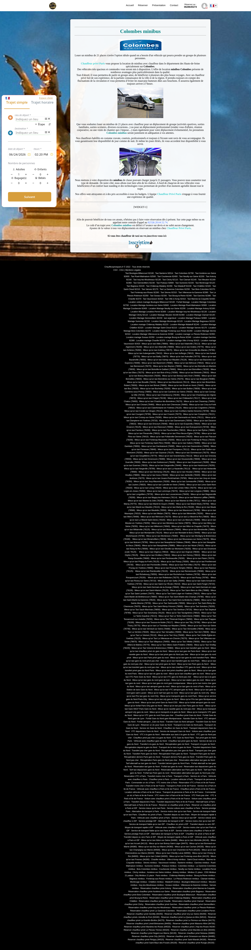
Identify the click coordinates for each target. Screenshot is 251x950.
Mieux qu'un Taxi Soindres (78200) (200, 606)
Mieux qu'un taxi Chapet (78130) (152, 398)
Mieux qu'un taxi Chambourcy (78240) (163, 395)
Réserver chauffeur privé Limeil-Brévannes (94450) (148, 923)
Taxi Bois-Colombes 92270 (203, 289)
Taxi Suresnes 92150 (184, 283)
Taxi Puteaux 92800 (165, 283)
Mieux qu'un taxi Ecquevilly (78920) (184, 424)
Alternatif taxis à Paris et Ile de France (140, 805)
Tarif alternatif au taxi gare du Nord (141, 763)
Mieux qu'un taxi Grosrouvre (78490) (149, 459)
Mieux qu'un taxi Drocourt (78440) (153, 424)
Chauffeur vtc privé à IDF (177, 824)
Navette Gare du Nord (192, 718)
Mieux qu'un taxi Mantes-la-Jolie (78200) (145, 501)
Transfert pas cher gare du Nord (146, 750)
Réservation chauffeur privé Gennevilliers (197, 904)
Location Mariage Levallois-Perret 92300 (148, 312)
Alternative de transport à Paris (145, 811)
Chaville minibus (158, 859)
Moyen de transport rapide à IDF (139, 827)
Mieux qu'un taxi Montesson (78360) (162, 536)
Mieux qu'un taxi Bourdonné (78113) (173, 382)
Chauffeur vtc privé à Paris (150, 815)
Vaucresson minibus (167, 863)
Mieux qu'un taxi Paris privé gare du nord (151, 658)
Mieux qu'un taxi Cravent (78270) (167, 414)
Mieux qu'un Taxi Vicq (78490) (171, 635)
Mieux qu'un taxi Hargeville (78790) (139, 469)
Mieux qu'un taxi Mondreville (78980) (199, 529)
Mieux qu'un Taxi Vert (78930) (196, 632)
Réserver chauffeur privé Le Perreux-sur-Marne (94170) (190, 920)
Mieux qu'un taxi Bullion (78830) (186, 388)
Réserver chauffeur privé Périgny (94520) (146, 939)
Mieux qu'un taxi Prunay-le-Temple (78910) (173, 568)
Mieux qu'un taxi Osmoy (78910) (186, 555)
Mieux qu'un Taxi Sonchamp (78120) (149, 613)
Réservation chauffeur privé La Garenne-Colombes (152, 911)
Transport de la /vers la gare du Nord (175, 747)
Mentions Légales (133, 270)
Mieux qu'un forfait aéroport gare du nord (197, 702)
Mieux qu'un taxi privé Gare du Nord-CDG (159, 702)
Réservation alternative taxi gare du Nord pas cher (193, 773)
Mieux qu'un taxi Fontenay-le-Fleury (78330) (195, 440)
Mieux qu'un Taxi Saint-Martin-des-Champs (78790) (181, 597)
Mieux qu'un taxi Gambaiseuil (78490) (158, 446)
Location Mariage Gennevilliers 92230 (145, 318)
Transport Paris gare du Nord (202, 754)
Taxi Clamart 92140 (187, 280)
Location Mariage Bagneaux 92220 (199, 321)
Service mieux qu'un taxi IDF (184, 818)
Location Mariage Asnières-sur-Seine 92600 (149, 305)
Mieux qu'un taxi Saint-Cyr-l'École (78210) (161, 584)
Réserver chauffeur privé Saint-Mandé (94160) (186, 939)
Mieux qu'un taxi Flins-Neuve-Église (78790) (180, 433)
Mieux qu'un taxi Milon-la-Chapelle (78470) (190, 526)
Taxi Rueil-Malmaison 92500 (143, 276)
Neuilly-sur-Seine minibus (189, 869)
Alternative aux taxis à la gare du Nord (177, 734)
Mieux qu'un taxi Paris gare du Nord (193, 664)
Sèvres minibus (150, 863)
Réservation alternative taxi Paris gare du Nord (181, 770)
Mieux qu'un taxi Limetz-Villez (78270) (179, 488)
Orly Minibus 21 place (144, 875)
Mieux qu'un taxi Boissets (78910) (194, 372)
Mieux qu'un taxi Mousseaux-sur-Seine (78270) (188, 539)
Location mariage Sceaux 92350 (140, 337)
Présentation (159, 5)
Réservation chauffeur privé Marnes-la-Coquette (194, 888)
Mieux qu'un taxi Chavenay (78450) (199, 401)
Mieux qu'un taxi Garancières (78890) (192, 446)
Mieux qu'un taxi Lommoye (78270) (162, 491)
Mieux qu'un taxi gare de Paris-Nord (184, 651)
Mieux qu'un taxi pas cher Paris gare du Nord (184, 706)
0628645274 (190, 5)
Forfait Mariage (183, 302)
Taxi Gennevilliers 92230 (144, 283)
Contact (174, 5)
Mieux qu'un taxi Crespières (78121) (199, 414)
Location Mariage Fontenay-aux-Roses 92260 (172, 331)
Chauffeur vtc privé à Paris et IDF (200, 834)
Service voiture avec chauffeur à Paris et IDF (195, 831)
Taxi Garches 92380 (202, 296)
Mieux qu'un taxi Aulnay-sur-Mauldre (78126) (167, 360)
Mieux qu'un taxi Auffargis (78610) (179, 353)
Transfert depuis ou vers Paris (176, 815)
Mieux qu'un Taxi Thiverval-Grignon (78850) (173, 619)
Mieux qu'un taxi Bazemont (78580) (157, 363)
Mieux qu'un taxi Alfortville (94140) (194, 840)
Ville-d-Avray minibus (176, 859)
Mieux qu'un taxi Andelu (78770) (190, 347)
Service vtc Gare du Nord (151, 728)
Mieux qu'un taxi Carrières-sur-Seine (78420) (173, 392)
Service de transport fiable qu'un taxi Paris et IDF (152, 831)
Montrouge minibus (138, 882)
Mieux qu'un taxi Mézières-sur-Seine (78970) (171, 523)
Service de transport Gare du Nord (175, 731)
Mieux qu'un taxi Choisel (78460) (140, 404)
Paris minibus (161, 875)
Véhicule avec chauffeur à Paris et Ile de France (158, 789)
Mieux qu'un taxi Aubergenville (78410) (145, 353)
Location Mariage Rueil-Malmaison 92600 (188, 305)
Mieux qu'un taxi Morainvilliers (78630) (149, 539)
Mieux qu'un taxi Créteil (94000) (154, 856)
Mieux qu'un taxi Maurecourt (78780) (184, 510)
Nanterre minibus (185, 863)
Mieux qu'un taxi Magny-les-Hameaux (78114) (157, 497)
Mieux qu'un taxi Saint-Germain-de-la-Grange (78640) (155, 587)
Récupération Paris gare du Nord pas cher (158, 760)
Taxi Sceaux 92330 (158, 296)
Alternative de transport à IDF (171, 821)
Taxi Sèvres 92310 (169, 292)
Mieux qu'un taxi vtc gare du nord (152, 674)
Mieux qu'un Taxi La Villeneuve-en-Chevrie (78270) (164, 638)
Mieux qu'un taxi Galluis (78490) (186, 443)
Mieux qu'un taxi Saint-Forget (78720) (198, 584)
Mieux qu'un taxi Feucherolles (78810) (168, 430)
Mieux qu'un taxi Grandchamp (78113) (175, 456)
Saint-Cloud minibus (196, 859)
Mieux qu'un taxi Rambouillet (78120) (151, 571)
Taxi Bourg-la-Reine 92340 (180, 296)
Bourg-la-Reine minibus (204, 875)
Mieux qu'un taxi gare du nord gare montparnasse (163, 683)
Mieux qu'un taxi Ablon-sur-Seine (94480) (159, 840)
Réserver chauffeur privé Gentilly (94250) (145, 914)
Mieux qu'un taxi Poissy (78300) (175, 561)
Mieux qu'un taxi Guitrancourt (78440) (158, 462)
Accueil (130, 5)
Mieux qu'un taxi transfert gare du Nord (192, 648)
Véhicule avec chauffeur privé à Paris (153, 818)
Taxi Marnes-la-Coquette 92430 (201, 299)
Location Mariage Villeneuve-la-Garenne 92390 (152, 334)
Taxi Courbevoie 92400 (167, 276)
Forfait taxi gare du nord (171, 766)
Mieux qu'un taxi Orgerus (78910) (153, 552)
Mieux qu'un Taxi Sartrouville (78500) (169, 603)
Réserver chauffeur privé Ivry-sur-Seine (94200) (185, 914)
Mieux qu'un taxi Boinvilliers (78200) (193, 369)
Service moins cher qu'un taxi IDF (200, 821)
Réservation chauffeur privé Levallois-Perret (195, 911)
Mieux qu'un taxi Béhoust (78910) (189, 363)
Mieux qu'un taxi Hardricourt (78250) (199, 465)
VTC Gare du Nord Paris (183, 738)
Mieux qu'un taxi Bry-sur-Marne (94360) (155, 847)
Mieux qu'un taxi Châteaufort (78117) (184, 398)
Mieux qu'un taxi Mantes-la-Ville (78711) (182, 501)
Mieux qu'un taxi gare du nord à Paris (187, 686)
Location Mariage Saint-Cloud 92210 (161, 328)
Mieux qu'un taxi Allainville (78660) (159, 347)
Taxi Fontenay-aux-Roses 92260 (144, 292)
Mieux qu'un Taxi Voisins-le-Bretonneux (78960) (152, 648)
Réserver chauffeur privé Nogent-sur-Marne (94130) (154, 933)
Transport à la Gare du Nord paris (188, 725)
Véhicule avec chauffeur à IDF (168, 827)
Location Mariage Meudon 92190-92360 (167, 315)
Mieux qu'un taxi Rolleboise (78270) (163, 577)
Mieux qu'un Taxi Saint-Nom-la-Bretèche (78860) (178, 600)
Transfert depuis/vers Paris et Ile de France (175, 802)
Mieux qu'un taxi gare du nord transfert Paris (189, 658)
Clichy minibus (139, 872)
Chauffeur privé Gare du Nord (188, 715)
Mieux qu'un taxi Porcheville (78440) (151, 565)
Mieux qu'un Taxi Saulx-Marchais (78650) (142, 610)
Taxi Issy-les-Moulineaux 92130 (147, 280)
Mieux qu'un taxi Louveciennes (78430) (172, 494)
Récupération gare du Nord (177, 744)
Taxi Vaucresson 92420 (153, 299)
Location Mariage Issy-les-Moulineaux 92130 (187, 312)
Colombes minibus (186, 866)
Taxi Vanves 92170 (150, 289)
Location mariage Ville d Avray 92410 (183, 340)
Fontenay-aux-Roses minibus (159, 879)
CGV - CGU (118, 270)
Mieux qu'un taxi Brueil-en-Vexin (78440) (186, 385)
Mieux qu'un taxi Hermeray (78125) (154, 472)
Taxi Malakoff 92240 (183, 286)
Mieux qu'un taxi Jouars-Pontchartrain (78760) (166, 478)
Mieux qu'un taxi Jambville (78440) (185, 475)
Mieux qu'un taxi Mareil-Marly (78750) (192, 504)
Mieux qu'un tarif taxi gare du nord (163, 693)
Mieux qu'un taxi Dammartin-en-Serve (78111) (183, 417)
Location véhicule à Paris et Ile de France (143, 792)
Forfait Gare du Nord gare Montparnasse (164, 718)
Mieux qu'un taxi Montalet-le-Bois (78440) (182, 533)
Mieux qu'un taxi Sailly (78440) (171, 581)
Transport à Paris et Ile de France (181, 786)
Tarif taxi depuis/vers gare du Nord (144, 770)
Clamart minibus (208, 879)
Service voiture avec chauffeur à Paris (183, 808)
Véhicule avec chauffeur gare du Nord (150, 741)
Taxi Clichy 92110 (170, 280)
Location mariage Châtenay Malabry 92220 (149, 324)
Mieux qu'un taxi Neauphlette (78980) (158, 545)
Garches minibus (201, 863)
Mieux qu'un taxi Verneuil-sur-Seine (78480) (151, 629)
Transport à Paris (181, 776)
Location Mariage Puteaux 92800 (192, 318)
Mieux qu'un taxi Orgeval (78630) (185, 552)
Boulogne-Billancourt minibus (194, 882)
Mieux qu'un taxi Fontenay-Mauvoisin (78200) (154, 440)
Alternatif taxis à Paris (205, 802)
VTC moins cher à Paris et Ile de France (172, 795)
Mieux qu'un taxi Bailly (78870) (155, 356)
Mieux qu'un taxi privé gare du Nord (159, 664)
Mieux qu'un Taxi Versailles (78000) (166, 632)
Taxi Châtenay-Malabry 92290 (159, 286)
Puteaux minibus (169, 866)
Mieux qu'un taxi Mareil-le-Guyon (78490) (156, 504)
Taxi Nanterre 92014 (164, 273)
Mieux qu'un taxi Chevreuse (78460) (172, 404)
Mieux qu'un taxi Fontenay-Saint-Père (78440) (150, 443)
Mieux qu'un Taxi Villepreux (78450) (154, 642)
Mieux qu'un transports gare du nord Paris (178, 696)
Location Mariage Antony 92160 (201, 308)
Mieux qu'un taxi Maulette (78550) (151, 510)
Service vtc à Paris (198, 776)
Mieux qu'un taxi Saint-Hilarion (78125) (152, 590)
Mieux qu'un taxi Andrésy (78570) (157, 350)
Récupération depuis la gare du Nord (141, 747)
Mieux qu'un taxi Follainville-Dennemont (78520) (171, 437)
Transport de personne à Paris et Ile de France (183, 792)
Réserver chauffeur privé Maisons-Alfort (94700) (194, 923)
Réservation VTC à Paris (135, 776)
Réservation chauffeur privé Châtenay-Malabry (169, 898)
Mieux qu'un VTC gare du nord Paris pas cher (153, 715)
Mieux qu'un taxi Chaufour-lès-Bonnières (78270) (160, 401)
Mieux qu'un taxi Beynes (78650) (167, 366)
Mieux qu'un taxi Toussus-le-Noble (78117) (154, 622)
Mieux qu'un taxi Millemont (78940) (154, 526)
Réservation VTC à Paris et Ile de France (197, 782)
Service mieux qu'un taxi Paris (152, 808)
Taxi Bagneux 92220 (136, 286)
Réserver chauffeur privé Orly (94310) (148, 936)
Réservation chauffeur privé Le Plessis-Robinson (193, 907)
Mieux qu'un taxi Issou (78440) (154, 475)
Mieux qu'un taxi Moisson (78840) (166, 529)
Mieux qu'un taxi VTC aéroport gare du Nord (173, 690)
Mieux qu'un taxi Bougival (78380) (200, 379)
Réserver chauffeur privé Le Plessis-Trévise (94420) (146, 930)
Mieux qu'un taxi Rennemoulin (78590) (186, 571)
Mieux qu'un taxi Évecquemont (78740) (192, 427)
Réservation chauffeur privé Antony (155, 888)
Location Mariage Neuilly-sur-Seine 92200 (167, 308)
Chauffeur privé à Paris (159, 779)
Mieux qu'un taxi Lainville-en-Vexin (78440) (166, 485)
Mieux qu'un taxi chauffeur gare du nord (186, 674)
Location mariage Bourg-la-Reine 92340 (173, 337)
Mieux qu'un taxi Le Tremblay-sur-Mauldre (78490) (164, 626)
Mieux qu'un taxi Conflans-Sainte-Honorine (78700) (186, 411)
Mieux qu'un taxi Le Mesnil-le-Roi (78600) (191, 517)
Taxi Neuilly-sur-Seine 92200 (191, 276)
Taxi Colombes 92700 (184, 273)
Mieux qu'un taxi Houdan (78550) (185, 472)
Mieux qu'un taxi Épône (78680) (201, 430)
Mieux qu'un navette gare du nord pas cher (176, 709)
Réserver (143, 5)
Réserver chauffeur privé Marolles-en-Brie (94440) (193, 930)
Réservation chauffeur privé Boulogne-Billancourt (173, 895)
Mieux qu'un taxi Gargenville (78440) (165, 465)
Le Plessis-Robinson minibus (186, 879)
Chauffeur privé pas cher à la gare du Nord (152, 738)
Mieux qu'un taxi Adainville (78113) (185, 344)
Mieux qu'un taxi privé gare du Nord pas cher (168, 654)
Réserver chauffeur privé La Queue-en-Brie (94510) (183, 917)
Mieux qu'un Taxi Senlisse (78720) (177, 610)
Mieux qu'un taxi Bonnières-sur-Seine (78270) (163, 379)
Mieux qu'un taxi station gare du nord (187, 680)
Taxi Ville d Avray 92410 (175, 299)
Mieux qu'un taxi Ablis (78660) (155, 344)
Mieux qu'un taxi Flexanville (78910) (144, 433)
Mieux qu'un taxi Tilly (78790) (187, 622)
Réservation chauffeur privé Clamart (188, 901)
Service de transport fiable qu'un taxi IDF (147, 824)
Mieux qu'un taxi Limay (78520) (148, 488)
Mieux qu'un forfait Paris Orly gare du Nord (143, 706)
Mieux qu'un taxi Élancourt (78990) (158, 427)
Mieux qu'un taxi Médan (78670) (156, 513)
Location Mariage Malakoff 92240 (184, 324)
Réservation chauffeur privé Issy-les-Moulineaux (149, 907)
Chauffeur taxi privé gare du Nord (183, 741)
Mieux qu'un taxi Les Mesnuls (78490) (183, 520)
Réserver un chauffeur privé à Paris (174, 805)
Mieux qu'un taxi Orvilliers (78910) (155, 555)
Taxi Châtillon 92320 (202, 286)
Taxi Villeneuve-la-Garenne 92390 (193, 292)
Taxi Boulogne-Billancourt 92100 (139, 273)
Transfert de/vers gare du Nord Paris (174, 763)
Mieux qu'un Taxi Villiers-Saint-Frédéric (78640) (172, 645)
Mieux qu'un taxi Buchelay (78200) (155, 388)
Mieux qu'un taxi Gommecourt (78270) (192, 453)
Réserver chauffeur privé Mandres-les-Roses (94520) (147, 927)
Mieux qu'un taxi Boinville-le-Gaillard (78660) (156, 369)
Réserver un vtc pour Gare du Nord (156, 725)
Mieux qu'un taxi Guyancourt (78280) (193, 462)
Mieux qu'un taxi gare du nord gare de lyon (151, 680)
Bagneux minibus (137, 879)
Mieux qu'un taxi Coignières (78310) (199, 408)
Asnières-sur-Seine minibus (159, 872)
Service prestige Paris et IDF (137, 834)
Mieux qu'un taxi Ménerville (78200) (187, 513)
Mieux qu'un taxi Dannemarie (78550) (175, 420)
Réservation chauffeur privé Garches (161, 904)
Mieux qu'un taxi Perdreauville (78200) (168, 558)
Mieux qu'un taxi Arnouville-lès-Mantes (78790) (194, 350)
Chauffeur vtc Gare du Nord (175, 728)
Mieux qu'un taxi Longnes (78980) (194, 491)
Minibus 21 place (195, 872)
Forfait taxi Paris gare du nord (156, 773)
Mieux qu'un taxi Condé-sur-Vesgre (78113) (143, 411)
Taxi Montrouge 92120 (205, 283)
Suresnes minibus (152, 866)
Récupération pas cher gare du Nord (177, 750)
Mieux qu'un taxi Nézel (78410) (190, 545)
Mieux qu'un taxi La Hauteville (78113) (174, 469)
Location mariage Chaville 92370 (150, 340)
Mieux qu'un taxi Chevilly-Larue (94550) (173, 853)
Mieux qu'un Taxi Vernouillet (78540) (188, 629)
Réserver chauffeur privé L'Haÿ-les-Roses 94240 (193, 927)
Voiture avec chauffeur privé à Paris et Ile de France (167, 799)
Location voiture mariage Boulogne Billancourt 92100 (152, 302)
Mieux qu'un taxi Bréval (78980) (153, 385)
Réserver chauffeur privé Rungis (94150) (196, 943)
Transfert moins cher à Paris (159, 776)
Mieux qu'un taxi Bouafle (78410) (141, 382)
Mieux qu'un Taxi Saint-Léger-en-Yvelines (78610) (178, 593)
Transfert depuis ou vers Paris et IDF (140, 837)
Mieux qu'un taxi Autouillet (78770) (185, 356)
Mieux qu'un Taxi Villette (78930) (185, 642)
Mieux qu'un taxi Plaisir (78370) (200, 558)
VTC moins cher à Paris (166, 782)
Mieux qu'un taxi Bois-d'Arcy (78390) (162, 372)
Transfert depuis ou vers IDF (202, 824)
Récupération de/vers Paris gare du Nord (142, 757)
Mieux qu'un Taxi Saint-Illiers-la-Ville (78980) (189, 590)
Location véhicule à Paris (182, 779)
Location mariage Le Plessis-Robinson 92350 (195, 334)
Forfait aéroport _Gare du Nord (150, 722)
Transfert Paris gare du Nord (144, 754)
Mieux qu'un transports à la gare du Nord (167, 712)
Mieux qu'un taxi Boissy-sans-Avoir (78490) (181, 376)
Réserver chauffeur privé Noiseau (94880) (196, 933)
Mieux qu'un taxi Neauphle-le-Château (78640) (170, 542)
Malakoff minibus (172, 882)
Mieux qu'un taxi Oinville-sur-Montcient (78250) (170, 549)
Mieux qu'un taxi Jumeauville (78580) (187, 481)
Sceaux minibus (172, 885)
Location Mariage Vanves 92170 (193, 328)
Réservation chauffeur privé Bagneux (187, 891)
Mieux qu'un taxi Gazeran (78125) (159, 453)
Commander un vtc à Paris (143, 782)
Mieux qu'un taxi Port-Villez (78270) (184, 565)
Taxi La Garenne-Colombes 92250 (175, 289)
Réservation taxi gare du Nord (146, 766)
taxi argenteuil (170, 318)
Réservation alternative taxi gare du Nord (197, 760)
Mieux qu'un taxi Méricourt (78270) (156, 517)
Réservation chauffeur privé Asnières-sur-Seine (149, 891)
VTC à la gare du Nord (150, 734)
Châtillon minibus (156, 882)
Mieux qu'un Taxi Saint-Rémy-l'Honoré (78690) (162, 606)
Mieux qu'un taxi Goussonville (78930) (183, 459)
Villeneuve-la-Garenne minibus (194, 885)
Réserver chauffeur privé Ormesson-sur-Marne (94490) (191, 936)
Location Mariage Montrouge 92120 (167, 321)
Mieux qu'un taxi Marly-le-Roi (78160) (177, 507)
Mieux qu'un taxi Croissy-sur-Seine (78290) (143, 417)
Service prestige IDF (148, 821)
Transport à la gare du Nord (203, 744)
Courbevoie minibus (168, 869)
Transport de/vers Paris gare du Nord (178, 757)
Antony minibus (179, 872)
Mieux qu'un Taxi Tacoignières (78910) (183, 613)
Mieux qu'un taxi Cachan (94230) (189, 847)
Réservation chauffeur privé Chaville (155, 901)
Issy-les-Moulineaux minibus (151, 885)
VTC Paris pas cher (200, 795)
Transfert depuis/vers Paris (143, 802)
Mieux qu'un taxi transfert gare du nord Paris (180, 661)
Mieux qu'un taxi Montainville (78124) (146, 533)
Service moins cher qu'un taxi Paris (176, 811)
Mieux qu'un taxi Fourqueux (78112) (173, 449)
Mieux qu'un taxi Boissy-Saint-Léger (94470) (168, 843)
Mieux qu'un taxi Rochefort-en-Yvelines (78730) (179, 574)
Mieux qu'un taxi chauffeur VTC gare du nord (180, 667)
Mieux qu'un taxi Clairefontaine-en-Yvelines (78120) (159, 408)
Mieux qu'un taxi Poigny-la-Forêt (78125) (141, 561)
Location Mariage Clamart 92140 (200, 315)
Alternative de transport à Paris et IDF (167, 834)
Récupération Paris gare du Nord (173, 754)
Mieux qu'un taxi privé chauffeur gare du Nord (176, 670)
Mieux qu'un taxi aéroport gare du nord (153, 686)
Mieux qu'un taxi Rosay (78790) (194, 577)
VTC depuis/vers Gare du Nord (144, 731)
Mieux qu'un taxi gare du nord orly (194, 693)
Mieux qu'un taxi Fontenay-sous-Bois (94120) (189, 856)
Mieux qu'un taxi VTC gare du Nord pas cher (172, 677)
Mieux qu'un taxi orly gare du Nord (164, 699)
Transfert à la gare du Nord (152, 744)
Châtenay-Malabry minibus (181, 875)
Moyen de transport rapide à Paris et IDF (175, 837)
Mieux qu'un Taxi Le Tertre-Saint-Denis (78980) (179, 616)
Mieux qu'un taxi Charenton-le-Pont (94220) (181, 850)
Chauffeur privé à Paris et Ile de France (197, 789)
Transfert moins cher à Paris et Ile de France (145, 786)
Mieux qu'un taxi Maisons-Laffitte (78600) (197, 497)
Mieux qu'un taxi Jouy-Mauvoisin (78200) (152, 481)
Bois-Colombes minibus (147, 869)
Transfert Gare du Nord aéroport (180, 722)
